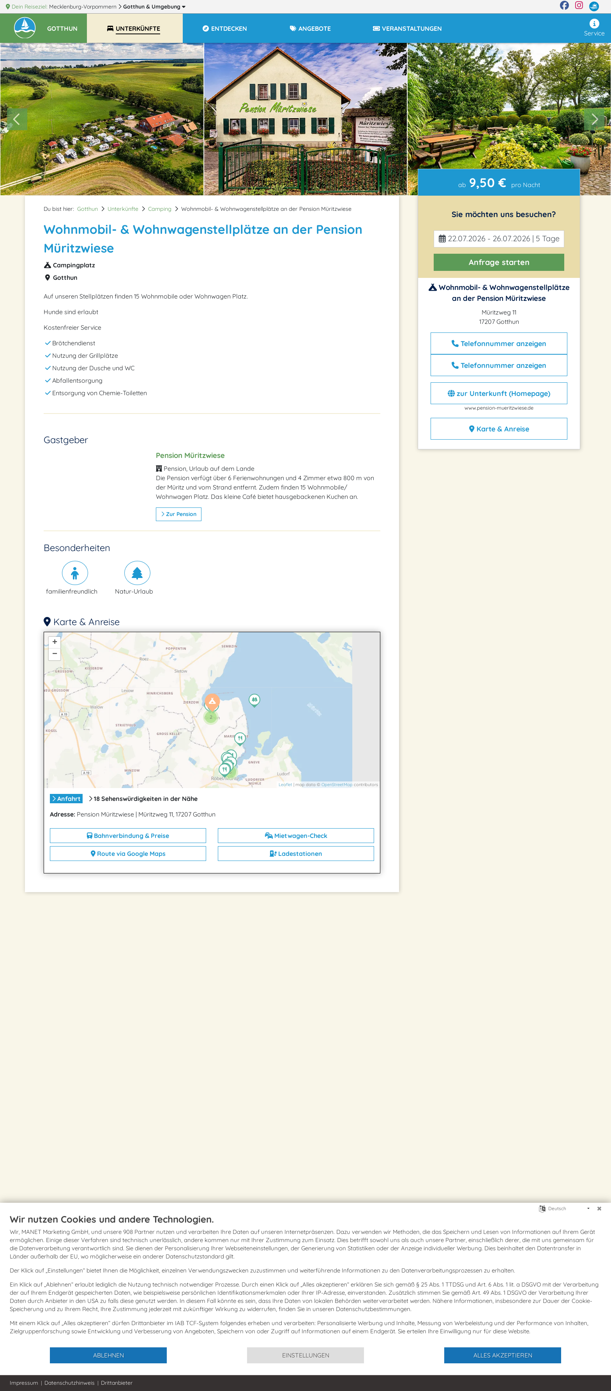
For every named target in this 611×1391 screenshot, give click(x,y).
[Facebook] (564, 6)
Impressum (24, 1382)
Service (594, 28)
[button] (67, 25)
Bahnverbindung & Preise (128, 836)
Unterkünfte (123, 208)
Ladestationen (296, 853)
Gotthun (154, 6)
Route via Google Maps (128, 853)
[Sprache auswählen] (542, 1208)
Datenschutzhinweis (69, 1382)
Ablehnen (108, 1355)
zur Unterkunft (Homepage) (499, 393)
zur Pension (178, 514)
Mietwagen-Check (296, 836)
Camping (159, 208)
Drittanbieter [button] (116, 1382)
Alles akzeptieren (502, 1355)
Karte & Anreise (499, 428)
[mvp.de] (594, 6)
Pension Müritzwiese (190, 455)
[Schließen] (599, 1208)
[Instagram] (579, 6)
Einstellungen (305, 1355)
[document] (305, 1279)
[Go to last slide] (17, 119)
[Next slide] (594, 119)
